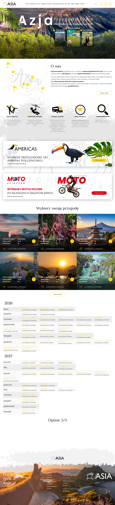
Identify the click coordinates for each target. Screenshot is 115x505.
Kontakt (82, 4)
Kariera (77, 4)
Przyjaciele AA (56, 4)
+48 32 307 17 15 (69, 497)
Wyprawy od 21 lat (35, 4)
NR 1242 (65, 485)
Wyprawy (49, 475)
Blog (62, 4)
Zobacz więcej (99, 160)
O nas (27, 4)
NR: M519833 (66, 491)
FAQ (66, 4)
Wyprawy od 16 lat (46, 4)
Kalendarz (49, 477)
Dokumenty (50, 484)
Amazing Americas (52, 486)
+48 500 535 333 (69, 500)
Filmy (69, 4)
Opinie (72, 4)
